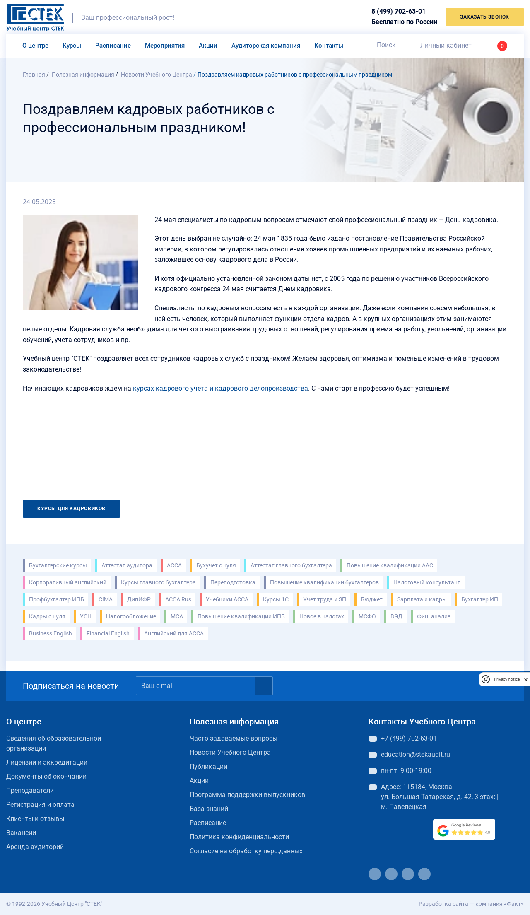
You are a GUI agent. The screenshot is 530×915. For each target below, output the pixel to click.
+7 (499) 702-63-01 (409, 738)
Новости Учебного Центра (230, 752)
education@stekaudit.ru (415, 754)
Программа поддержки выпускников (247, 795)
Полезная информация (234, 722)
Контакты (328, 45)
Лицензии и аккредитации (46, 762)
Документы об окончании (46, 776)
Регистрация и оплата (40, 805)
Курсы (72, 45)
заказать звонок (484, 17)
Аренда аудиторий (35, 847)
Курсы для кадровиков (71, 509)
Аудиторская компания (265, 45)
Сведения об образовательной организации (53, 743)
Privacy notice (507, 679)
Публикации (208, 766)
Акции (208, 45)
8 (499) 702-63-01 (398, 11)
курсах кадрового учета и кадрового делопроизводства (220, 388)
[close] (526, 679)
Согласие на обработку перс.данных (246, 851)
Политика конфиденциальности (239, 837)
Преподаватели (30, 790)
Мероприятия (165, 45)
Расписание (113, 45)
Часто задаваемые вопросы (233, 738)
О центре (35, 45)
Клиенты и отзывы (35, 819)
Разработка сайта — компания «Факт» (471, 904)
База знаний (209, 809)
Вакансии (21, 833)
